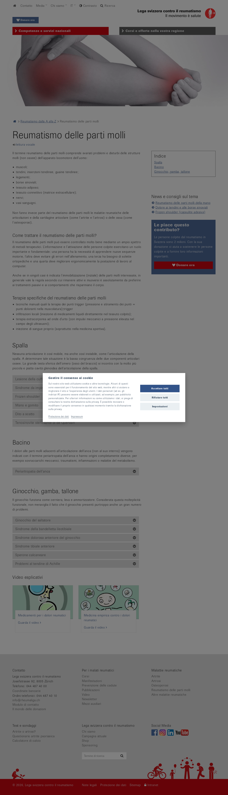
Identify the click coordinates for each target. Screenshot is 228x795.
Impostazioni (160, 406)
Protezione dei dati (58, 416)
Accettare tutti (159, 388)
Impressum (77, 416)
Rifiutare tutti (160, 397)
